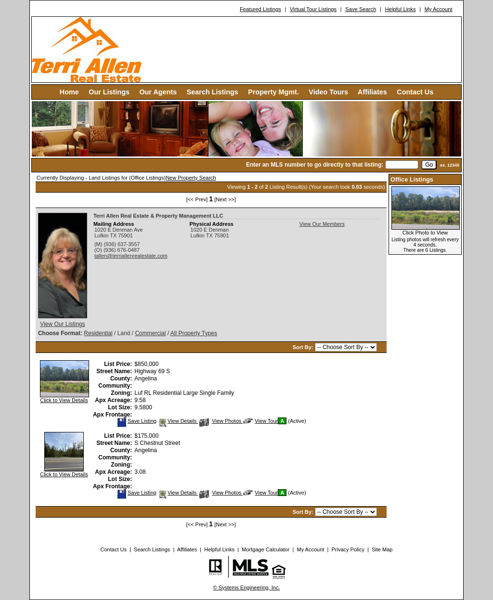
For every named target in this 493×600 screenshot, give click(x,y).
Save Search (360, 9)
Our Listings (109, 92)
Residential (98, 333)
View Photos (221, 421)
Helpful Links (400, 9)
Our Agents (158, 92)
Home (69, 92)
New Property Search (191, 178)
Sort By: (304, 347)
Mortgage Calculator (265, 549)
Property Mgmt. (273, 92)
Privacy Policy (347, 549)
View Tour (260, 421)
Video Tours (328, 92)
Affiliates (372, 92)
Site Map (382, 549)
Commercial (150, 333)
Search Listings (212, 92)
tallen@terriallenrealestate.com (131, 256)
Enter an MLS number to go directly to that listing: (314, 164)
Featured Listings (260, 9)
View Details (178, 421)
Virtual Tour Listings (313, 9)
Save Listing (136, 421)
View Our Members (322, 224)
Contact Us (415, 92)
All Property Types (193, 333)
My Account (439, 9)
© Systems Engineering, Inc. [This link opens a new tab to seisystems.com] (246, 587)
